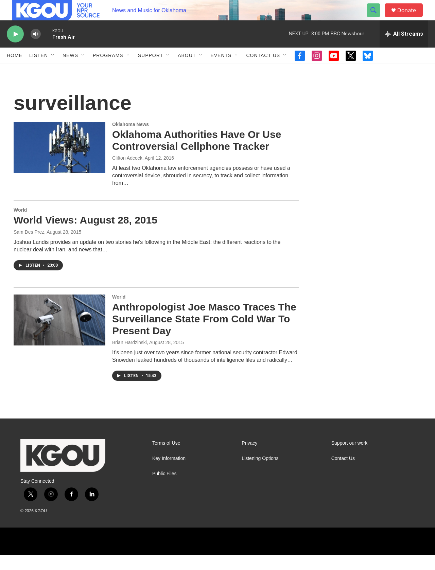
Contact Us (263, 70)
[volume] (35, 49)
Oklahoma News (130, 139)
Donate (410, 17)
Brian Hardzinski (129, 357)
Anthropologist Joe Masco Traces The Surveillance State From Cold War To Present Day (204, 334)
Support (150, 70)
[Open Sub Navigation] (53, 70)
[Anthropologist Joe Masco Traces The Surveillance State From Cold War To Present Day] (59, 335)
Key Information (169, 473)
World (20, 225)
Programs (108, 70)
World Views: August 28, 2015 (85, 235)
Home (14, 70)
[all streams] (404, 49)
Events (220, 70)
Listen (38, 70)
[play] (15, 49)
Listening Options (260, 473)
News (70, 70)
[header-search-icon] (376, 18)
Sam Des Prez (29, 247)
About (187, 70)
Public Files (164, 489)
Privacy (249, 458)
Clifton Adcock (127, 173)
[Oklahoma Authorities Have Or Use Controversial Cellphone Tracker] (59, 162)
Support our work (349, 458)
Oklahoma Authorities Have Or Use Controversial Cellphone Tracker (196, 155)
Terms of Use (166, 458)
